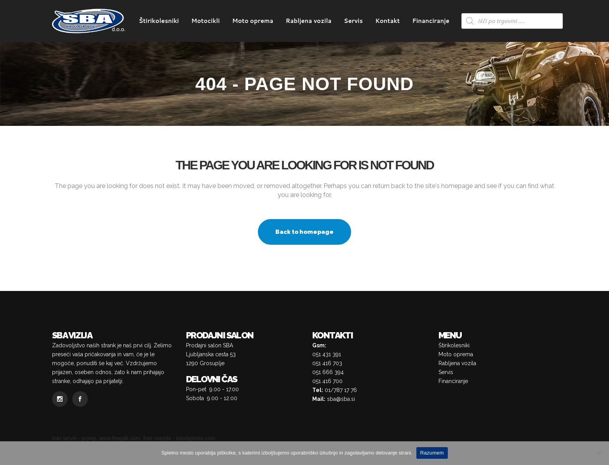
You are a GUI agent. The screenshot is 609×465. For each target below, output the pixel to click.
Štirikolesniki (454, 345)
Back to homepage (304, 231)
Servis (445, 372)
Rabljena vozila (457, 363)
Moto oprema (455, 354)
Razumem (432, 453)
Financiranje (453, 381)
